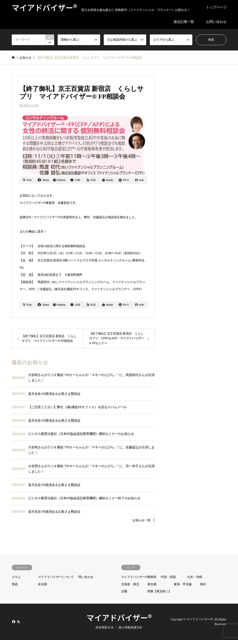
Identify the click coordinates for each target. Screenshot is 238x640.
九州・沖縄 (194, 577)
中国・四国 (168, 577)
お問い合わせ (216, 22)
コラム (16, 577)
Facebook (13, 621)
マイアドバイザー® (119, 617)
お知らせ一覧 (141, 520)
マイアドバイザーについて (56, 577)
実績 (15, 584)
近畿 (124, 591)
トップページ (216, 7)
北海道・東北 (130, 584)
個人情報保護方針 (130, 627)
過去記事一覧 (184, 22)
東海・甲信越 (183, 584)
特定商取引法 (105, 627)
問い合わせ (85, 577)
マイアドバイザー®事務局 (138, 577)
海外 (203, 584)
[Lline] (75, 180)
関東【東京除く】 (159, 591)
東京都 (151, 584)
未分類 (42, 584)
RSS (18, 621)
